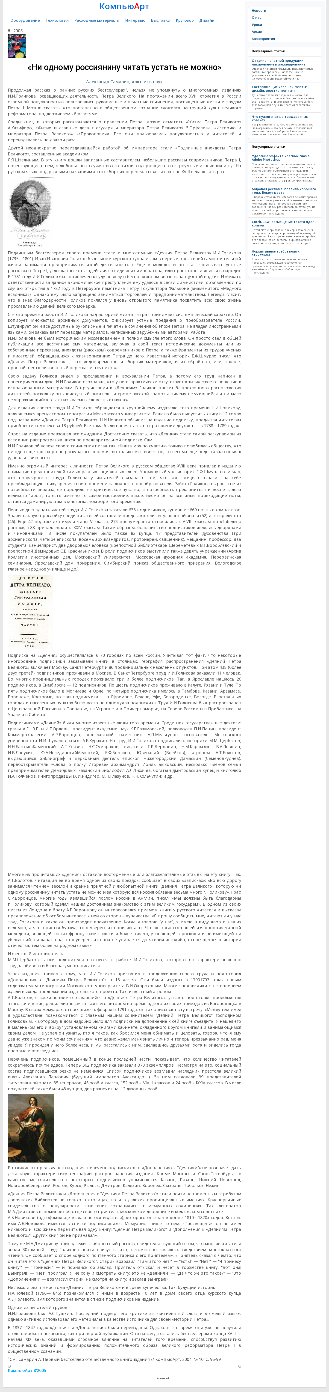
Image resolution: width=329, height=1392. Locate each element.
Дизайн (206, 20)
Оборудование (25, 20)
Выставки (160, 20)
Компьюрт (124, 6)
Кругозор (185, 20)
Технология (57, 20)
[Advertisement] (124, 825)
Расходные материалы (97, 20)
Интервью (135, 20)
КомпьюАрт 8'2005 (27, 1370)
